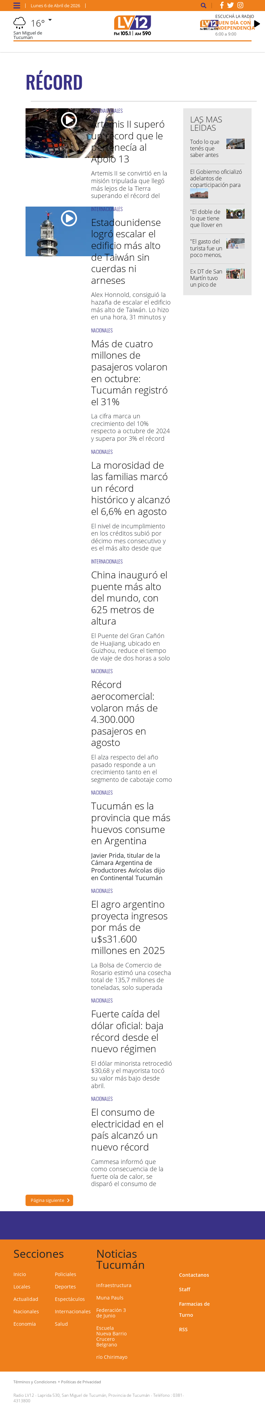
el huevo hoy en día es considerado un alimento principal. (129, 877)
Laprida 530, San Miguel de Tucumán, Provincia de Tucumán (94, 1395)
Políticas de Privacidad (81, 1381)
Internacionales (73, 1311)
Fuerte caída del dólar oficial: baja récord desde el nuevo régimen (127, 1031)
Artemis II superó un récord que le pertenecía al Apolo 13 (128, 141)
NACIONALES (101, 330)
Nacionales (26, 1311)
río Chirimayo (111, 1357)
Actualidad (25, 1299)
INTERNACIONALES (106, 110)
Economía (24, 1324)
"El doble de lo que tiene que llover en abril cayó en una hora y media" (206, 228)
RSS (183, 1329)
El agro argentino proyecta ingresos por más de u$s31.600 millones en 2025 (129, 927)
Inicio (19, 1274)
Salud (61, 1324)
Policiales (65, 1274)
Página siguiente (47, 1200)
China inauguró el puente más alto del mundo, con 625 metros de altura (129, 597)
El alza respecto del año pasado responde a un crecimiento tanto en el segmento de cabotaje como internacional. (131, 772)
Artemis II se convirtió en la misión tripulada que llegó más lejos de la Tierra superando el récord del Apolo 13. (129, 188)
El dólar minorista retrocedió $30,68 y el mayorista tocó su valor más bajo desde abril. (131, 1074)
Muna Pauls (110, 1297)
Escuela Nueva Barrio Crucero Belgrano (111, 1336)
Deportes (65, 1286)
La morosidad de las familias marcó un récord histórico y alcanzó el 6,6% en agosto (130, 488)
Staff (184, 1289)
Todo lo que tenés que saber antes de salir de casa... (204, 155)
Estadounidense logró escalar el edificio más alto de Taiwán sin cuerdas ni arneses (126, 251)
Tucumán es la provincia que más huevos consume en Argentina (130, 823)
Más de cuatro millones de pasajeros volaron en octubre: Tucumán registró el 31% (129, 372)
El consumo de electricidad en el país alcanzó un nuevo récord (127, 1129)
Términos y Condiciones (34, 1381)
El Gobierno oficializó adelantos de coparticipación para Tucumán (216, 182)
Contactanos (194, 1275)
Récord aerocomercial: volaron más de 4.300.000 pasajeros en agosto (124, 713)
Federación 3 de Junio (111, 1313)
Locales (21, 1286)
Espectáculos (70, 1299)
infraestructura (113, 1285)
